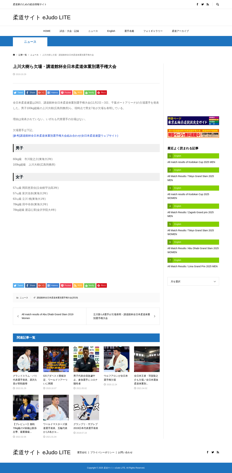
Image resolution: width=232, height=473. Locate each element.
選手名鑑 (129, 31)
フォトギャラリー (153, 31)
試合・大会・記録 (69, 31)
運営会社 (82, 452)
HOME (46, 31)
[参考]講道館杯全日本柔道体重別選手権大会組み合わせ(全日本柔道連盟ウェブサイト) (65, 135)
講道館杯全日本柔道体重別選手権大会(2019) (57, 297)
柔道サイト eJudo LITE (42, 17)
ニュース (93, 31)
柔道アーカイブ (180, 31)
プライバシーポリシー (102, 452)
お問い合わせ (125, 452)
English (111, 31)
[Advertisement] (179, 17)
